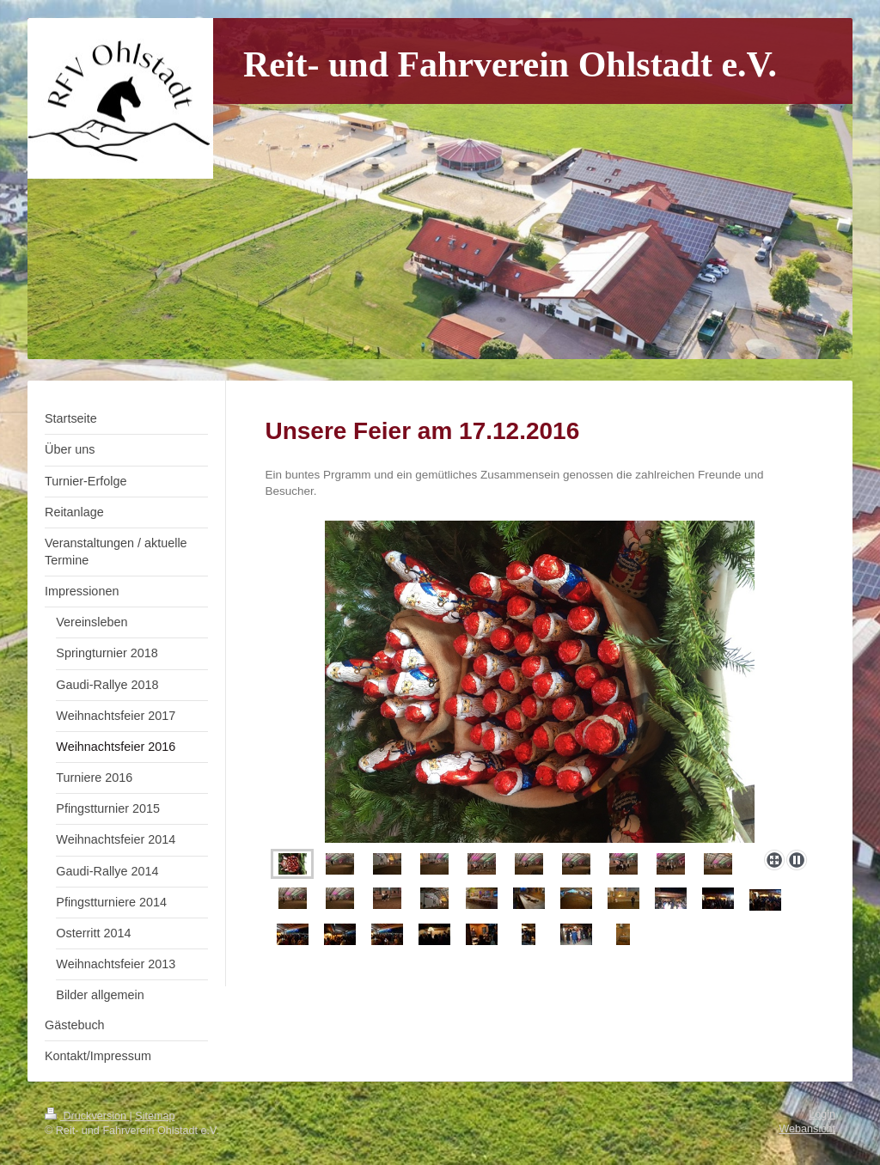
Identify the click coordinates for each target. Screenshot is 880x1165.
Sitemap (154, 1116)
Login (822, 1114)
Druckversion (87, 1116)
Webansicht (807, 1129)
